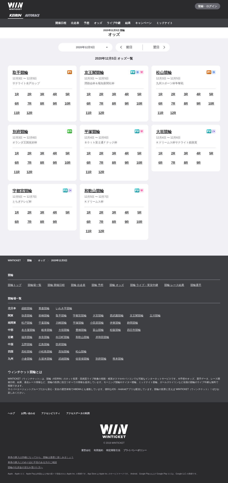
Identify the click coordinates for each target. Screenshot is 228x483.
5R (67, 94)
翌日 (160, 47)
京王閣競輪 (94, 72)
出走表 (75, 23)
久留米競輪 (45, 358)
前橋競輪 (44, 315)
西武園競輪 (117, 315)
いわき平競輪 (64, 308)
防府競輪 (61, 344)
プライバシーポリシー (135, 450)
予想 (86, 23)
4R (55, 94)
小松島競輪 (45, 351)
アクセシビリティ (50, 413)
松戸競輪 (26, 322)
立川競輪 (155, 315)
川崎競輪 (61, 322)
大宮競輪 (98, 315)
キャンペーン (143, 23)
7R (29, 103)
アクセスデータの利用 (78, 413)
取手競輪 (20, 72)
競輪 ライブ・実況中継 (144, 285)
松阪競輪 (115, 329)
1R (17, 94)
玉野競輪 (26, 344)
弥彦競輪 (26, 315)
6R (17, 103)
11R (16, 113)
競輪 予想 (97, 285)
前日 (125, 47)
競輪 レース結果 (174, 285)
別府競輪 (20, 132)
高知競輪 (63, 351)
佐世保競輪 (82, 358)
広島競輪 (44, 344)
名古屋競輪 (28, 329)
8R (42, 103)
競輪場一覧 (34, 285)
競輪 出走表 (78, 285)
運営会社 (86, 450)
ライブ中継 (113, 23)
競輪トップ (14, 285)
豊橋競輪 (81, 329)
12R (29, 113)
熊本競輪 (118, 358)
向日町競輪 (62, 337)
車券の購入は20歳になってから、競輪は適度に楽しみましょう (40, 457)
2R (29, 94)
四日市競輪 (134, 329)
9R (55, 103)
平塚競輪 (92, 132)
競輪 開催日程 (56, 285)
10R (67, 103)
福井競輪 (26, 337)
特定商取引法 (113, 450)
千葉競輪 (44, 322)
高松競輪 (26, 351)
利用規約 (98, 450)
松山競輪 (164, 72)
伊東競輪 (115, 322)
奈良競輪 (44, 337)
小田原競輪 (97, 322)
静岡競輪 (132, 322)
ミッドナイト (164, 23)
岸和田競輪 (102, 337)
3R (42, 94)
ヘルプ (11, 413)
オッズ (98, 23)
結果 (128, 23)
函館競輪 (26, 308)
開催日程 (60, 23)
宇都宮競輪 (22, 191)
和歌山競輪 (94, 191)
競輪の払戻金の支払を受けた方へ (25, 467)
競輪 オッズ (117, 285)
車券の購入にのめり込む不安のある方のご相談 (32, 462)
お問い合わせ (28, 413)
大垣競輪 (164, 132)
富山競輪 (98, 329)
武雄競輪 (63, 358)
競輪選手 (195, 285)
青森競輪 (44, 308)
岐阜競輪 (46, 329)
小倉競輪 (26, 358)
